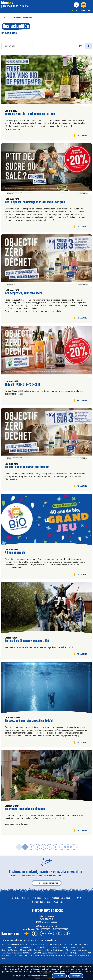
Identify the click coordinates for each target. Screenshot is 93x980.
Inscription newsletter (46, 883)
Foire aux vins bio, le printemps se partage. (30, 114)
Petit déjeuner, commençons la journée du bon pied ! (35, 202)
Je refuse (59, 976)
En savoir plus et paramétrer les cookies (30, 976)
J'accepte (76, 976)
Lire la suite (82, 135)
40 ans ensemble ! (15, 552)
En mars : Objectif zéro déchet (22, 384)
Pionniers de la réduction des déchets (27, 467)
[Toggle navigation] (90, 5)
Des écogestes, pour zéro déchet (24, 293)
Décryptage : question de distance (25, 809)
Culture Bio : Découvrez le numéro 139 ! (27, 641)
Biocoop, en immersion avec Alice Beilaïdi (29, 720)
